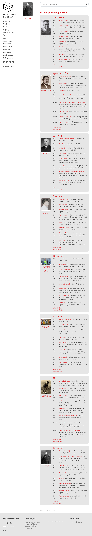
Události (6, 24)
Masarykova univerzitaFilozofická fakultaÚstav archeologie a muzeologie (32, 525)
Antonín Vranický (64, 451)
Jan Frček (62, 401)
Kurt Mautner (63, 408)
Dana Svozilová (64, 111)
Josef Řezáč (62, 42)
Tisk (54, 510)
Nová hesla (7, 49)
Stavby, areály (8, 32)
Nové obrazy (7, 52)
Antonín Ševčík (63, 210)
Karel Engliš (27, 18)
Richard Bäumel (64, 277)
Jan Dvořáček (63, 357)
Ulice (5, 27)
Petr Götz (62, 144)
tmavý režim (11, 527)
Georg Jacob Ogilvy (65, 76)
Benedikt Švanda (64, 381)
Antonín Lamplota (65, 483)
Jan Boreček (62, 148)
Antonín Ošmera (64, 228)
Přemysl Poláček (64, 180)
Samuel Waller (63, 264)
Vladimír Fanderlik (65, 117)
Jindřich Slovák (63, 259)
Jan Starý (62, 303)
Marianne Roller (64, 26)
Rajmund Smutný (64, 59)
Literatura (7, 44)
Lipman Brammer (64, 330)
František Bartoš (64, 362)
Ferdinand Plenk (64, 199)
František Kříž (63, 153)
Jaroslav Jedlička (64, 295)
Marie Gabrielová (64, 166)
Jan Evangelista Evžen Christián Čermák (71, 171)
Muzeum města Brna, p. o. (56, 522)
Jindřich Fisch (63, 388)
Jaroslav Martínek (64, 284)
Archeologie (7, 41)
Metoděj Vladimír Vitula (66, 95)
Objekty (6, 30)
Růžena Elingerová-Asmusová (68, 415)
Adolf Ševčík (63, 337)
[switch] (4, 526)
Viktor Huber (63, 54)
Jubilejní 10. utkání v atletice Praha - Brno (72, 102)
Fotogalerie (7, 47)
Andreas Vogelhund (65, 319)
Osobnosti (7, 21)
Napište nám (8, 55)
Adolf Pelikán (63, 396)
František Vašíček (64, 122)
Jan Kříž (61, 478)
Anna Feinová (63, 215)
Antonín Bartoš (64, 465)
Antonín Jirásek (64, 496)
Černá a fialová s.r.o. (75, 522)
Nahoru (42, 510)
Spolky (5, 38)
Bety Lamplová (63, 324)
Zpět (48, 510)
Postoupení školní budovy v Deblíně (70, 456)
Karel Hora (62, 83)
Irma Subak (62, 222)
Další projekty (8, 58)
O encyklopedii (8, 66)
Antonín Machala (64, 473)
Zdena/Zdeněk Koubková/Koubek (69, 430)
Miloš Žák (62, 350)
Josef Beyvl (62, 91)
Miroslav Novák (64, 342)
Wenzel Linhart (64, 20)
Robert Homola (64, 31)
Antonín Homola (64, 491)
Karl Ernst (62, 240)
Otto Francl (62, 288)
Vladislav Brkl (63, 158)
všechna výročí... (58, 67)
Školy (5, 35)
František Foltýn (64, 233)
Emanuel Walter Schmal (66, 139)
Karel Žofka (62, 423)
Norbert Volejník (64, 36)
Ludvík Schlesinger (65, 269)
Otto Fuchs (62, 47)
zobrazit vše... (57, 65)
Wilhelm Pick (63, 204)
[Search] (64, 4)
